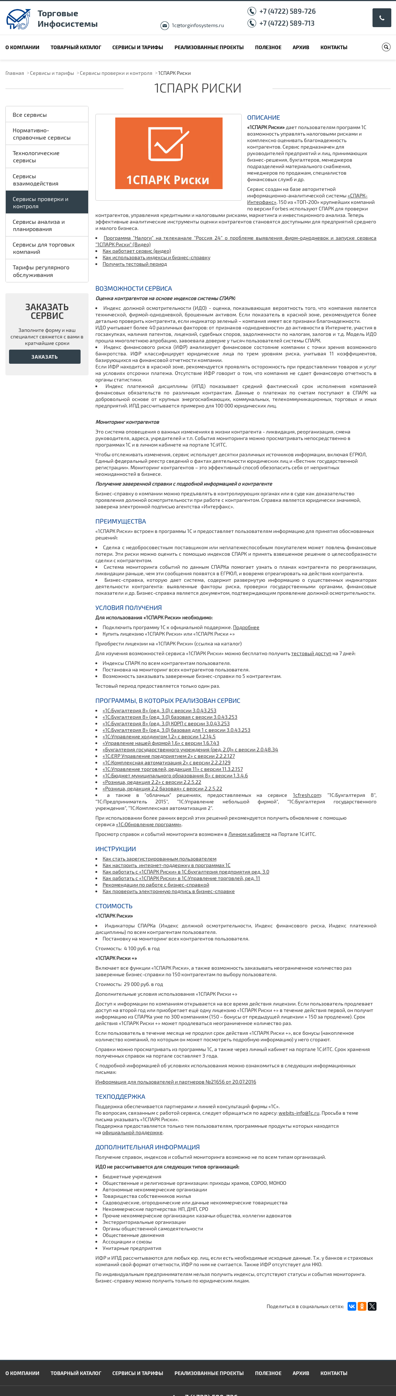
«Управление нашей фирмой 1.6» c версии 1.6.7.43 (161, 743)
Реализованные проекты (209, 47)
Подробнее (246, 627)
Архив (301, 47)
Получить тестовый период (135, 264)
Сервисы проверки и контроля (116, 73)
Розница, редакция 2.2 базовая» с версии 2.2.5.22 (163, 788)
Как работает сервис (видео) (137, 251)
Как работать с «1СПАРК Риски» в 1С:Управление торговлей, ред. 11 (181, 878)
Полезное (268, 47)
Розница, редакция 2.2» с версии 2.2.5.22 (153, 782)
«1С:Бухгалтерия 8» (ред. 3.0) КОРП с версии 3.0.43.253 (166, 723)
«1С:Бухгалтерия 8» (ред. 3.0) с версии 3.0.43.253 (159, 710)
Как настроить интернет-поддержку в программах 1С (167, 865)
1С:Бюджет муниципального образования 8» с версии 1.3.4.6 (176, 775)
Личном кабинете (249, 834)
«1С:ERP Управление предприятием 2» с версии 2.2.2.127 (169, 756)
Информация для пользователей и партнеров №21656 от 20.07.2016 (175, 1082)
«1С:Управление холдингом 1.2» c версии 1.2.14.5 (159, 736)
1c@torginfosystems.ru (198, 25)
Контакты (334, 47)
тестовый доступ (311, 653)
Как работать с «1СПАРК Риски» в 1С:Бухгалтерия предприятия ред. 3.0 (186, 871)
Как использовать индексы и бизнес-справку (156, 257)
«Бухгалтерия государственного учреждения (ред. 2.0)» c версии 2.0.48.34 (190, 749)
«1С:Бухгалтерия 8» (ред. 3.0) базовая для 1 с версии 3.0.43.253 (176, 730)
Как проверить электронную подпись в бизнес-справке (169, 891)
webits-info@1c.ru (299, 1113)
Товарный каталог (76, 47)
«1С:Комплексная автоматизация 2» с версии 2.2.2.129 (167, 762)
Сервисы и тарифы (137, 47)
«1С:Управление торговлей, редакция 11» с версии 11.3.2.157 (173, 769)
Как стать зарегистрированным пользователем (159, 858)
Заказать (44, 357)
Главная (14, 73)
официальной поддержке (132, 1132)
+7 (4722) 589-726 (287, 11)
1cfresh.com (307, 795)
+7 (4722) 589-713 (287, 23)
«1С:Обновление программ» (148, 824)
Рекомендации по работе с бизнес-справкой (156, 884)
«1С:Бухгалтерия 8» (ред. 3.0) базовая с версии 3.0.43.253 (170, 717)
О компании (22, 47)
